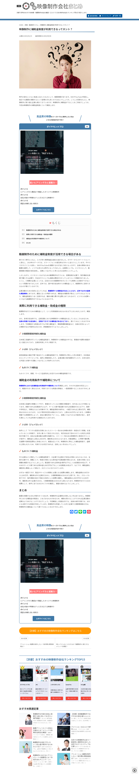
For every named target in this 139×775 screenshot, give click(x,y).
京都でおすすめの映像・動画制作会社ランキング (56, 18)
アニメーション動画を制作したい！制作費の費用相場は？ (79, 669)
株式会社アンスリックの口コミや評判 (105, 380)
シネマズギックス (100, 78)
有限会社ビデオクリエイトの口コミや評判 (105, 347)
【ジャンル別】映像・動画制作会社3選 (38, 754)
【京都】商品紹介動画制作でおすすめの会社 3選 (32, 763)
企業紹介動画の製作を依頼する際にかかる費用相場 (105, 271)
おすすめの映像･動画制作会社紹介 (35, 729)
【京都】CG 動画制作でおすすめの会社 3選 (68, 763)
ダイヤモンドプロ (100, 51)
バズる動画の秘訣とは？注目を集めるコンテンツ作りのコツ (105, 287)
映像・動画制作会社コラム (83, 18)
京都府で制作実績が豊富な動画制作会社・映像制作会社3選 (36, 765)
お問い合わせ (78, 769)
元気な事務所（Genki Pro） (103, 131)
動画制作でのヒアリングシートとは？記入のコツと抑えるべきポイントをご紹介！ (105, 295)
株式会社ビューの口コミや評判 (26, 737)
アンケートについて (63, 769)
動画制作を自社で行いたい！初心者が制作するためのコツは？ (42, 655)
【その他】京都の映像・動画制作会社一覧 (110, 18)
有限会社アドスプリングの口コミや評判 (29, 740)
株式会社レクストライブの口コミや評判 (105, 355)
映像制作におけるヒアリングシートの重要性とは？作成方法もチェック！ (42, 671)
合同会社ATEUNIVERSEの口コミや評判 (99, 735)
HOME (29, 18)
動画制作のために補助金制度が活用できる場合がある (43, 186)
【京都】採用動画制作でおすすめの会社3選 (79, 626)
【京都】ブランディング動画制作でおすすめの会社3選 (34, 760)
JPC (96, 105)
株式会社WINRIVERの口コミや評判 (106, 361)
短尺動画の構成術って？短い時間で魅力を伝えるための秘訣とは (105, 264)
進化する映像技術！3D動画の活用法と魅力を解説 (106, 318)
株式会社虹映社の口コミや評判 (52, 737)
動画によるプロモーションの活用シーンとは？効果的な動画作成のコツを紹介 (105, 248)
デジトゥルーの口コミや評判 (79, 639)
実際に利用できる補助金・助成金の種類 (39, 190)
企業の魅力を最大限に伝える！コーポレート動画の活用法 (105, 279)
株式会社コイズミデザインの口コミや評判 (66, 735)
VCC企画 (97, 159)
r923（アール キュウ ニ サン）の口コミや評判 (83, 737)
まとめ (28, 198)
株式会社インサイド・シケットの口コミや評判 (32, 735)
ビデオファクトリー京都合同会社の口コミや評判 (105, 368)
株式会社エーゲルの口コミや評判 (105, 387)
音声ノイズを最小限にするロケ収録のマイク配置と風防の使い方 (105, 256)
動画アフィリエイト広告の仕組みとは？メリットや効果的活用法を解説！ (42, 641)
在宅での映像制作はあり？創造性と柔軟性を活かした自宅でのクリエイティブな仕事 (79, 653)
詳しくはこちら (26, 609)
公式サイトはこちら (67, 165)
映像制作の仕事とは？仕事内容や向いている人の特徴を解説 (105, 302)
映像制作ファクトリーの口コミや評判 (105, 334)
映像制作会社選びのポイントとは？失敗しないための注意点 (105, 310)
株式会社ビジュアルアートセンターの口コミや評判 (105, 393)
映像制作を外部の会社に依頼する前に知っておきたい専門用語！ (42, 627)
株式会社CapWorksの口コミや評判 (106, 374)
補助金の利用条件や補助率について (37, 194)
